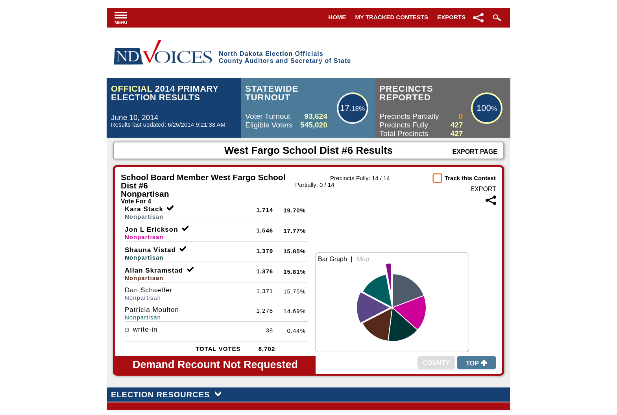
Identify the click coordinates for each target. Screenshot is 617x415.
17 (344, 108)
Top (476, 363)
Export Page (475, 151)
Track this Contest (470, 178)
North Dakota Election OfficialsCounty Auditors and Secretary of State (285, 57)
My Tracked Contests (392, 17)
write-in (141, 329)
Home (337, 17)
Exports (451, 17)
